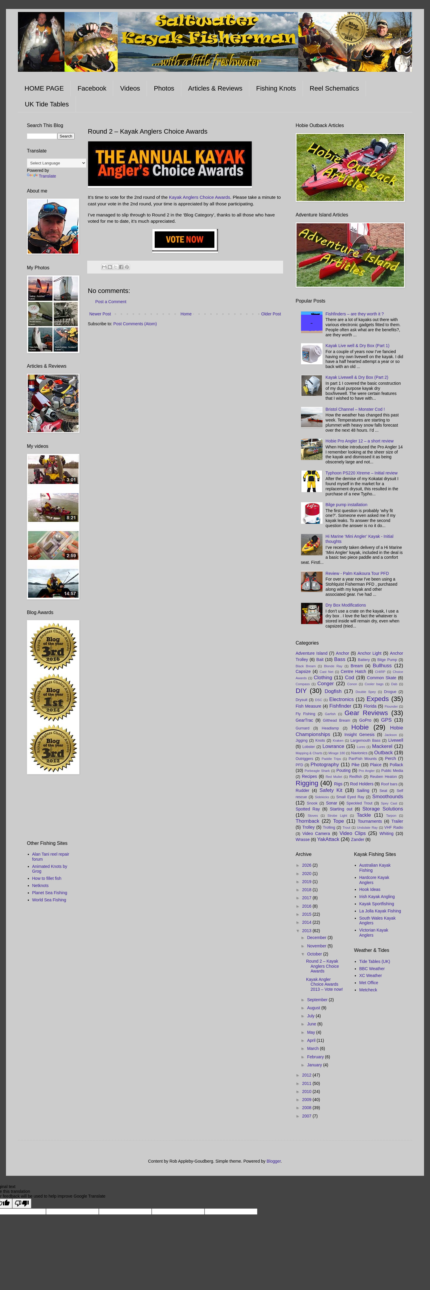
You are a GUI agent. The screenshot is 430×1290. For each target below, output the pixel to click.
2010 (307, 1091)
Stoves (313, 815)
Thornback (307, 821)
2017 (307, 897)
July (311, 1015)
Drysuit (301, 700)
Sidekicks (322, 797)
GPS (386, 720)
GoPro (365, 720)
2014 (307, 922)
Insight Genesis (359, 734)
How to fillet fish (47, 878)
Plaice (375, 764)
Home (185, 314)
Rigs (338, 783)
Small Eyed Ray (350, 797)
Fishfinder (340, 706)
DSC (318, 700)
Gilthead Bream (336, 720)
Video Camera (316, 833)
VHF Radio (393, 827)
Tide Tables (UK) (374, 961)
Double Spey (366, 692)
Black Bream (306, 666)
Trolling (329, 827)
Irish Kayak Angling (377, 896)
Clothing (323, 677)
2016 (307, 906)
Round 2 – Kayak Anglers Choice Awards (322, 966)
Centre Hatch (353, 671)
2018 (307, 889)
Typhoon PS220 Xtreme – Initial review (361, 473)
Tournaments (370, 821)
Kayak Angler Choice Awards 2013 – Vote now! (324, 984)
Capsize (303, 671)
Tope (338, 821)
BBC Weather (372, 968)
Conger (325, 683)
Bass (339, 659)
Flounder (391, 706)
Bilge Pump (387, 660)
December (317, 937)
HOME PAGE (44, 88)
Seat (383, 791)
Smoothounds (387, 796)
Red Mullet (333, 776)
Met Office (368, 982)
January (315, 1064)
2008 (307, 1107)
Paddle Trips (331, 759)
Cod (349, 677)
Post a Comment (110, 301)
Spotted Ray (308, 809)
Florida (370, 706)
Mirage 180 (336, 753)
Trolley (308, 827)
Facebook (92, 88)
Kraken (338, 740)
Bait (319, 659)
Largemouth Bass (366, 740)
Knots (320, 740)
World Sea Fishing (49, 899)
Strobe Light (337, 815)
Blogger (274, 1161)
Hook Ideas (369, 889)
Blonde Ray (333, 666)
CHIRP (380, 672)
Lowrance (333, 746)
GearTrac (304, 720)
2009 (307, 1099)
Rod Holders (361, 783)
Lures (361, 747)
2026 (307, 865)
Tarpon (391, 815)
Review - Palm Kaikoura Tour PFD (357, 573)
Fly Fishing (305, 714)
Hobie (360, 727)
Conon (352, 684)
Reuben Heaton (383, 777)
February (316, 1056)
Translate (41, 176)
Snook (312, 803)
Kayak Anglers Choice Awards (199, 197)
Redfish (355, 777)
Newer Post (100, 314)
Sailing (363, 790)
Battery (364, 660)
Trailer (397, 821)
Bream (357, 665)
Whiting (387, 833)
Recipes (309, 776)
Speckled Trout (359, 803)
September (317, 999)
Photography (325, 764)
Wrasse (303, 839)
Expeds (377, 699)
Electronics (341, 699)
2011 (307, 1083)
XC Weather (370, 975)
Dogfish (333, 691)
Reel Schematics (334, 88)
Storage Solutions (382, 809)
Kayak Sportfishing (376, 903)
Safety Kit (331, 790)
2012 (307, 1075)
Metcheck (368, 989)
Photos (164, 88)
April (312, 1040)
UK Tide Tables (47, 104)
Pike (355, 764)
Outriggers (304, 759)
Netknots (40, 885)
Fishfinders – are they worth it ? (354, 314)
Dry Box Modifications (345, 605)
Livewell (395, 740)
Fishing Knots (276, 88)
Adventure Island (312, 653)
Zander (357, 839)
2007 (307, 1116)
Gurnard (302, 728)
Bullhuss (382, 665)
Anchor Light (369, 653)
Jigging (302, 740)
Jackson (391, 735)
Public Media (392, 771)
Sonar (331, 803)
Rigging (307, 783)
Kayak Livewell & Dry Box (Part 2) (356, 377)
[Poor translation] (21, 1203)
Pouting (344, 770)
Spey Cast (389, 803)
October (315, 954)
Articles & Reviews (215, 88)
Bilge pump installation (346, 504)
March (313, 1048)
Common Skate (381, 677)
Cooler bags (374, 684)
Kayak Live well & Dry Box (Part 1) (357, 345)
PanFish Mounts (363, 759)
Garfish (330, 714)
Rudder (302, 790)
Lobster (308, 747)
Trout (346, 827)
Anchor (342, 653)
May (311, 1032)
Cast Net (326, 672)
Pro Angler (366, 771)
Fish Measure (308, 706)
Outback (383, 752)
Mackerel (382, 746)
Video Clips (353, 833)
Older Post (271, 314)
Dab (394, 684)
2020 (307, 873)
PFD (299, 765)
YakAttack (328, 839)
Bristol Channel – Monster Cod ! (355, 409)
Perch (390, 758)
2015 (307, 914)
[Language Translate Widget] (56, 163)
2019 (307, 881)
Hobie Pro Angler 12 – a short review (359, 441)
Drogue (390, 692)
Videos (130, 88)
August (314, 1007)
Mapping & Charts (309, 753)
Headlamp (330, 728)
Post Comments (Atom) (135, 323)
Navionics (359, 753)
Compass (303, 684)
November (317, 946)
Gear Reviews (366, 713)
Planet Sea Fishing (49, 892)
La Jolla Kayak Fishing (380, 911)
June (312, 1024)
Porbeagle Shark (317, 771)
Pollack (396, 764)
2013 (307, 930)
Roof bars (389, 784)
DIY (301, 690)
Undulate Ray (367, 827)
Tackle (364, 815)
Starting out (341, 809)
